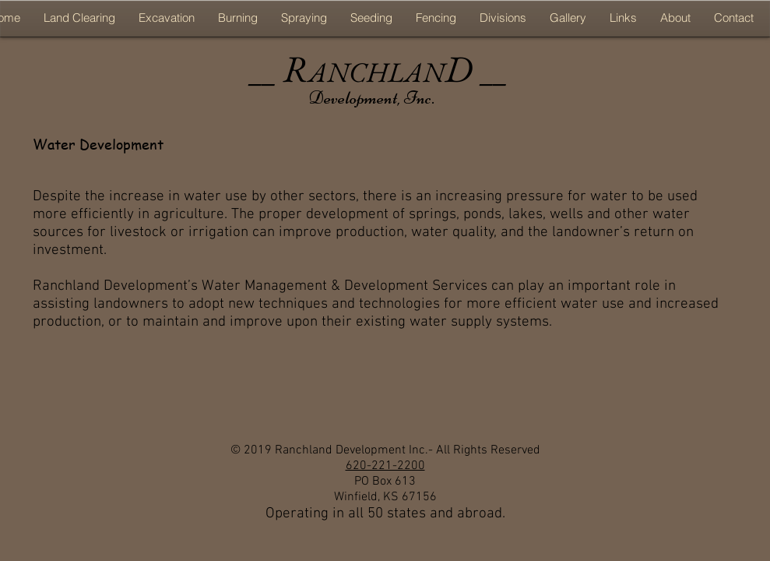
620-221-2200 (385, 466)
